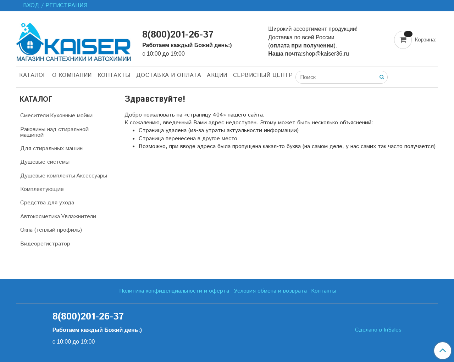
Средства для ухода (47, 203)
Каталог (32, 75)
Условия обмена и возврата (270, 291)
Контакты (114, 75)
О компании (72, 75)
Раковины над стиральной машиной (54, 132)
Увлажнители (78, 217)
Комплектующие (42, 189)
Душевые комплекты (47, 176)
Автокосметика (40, 217)
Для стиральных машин (51, 149)
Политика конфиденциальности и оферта (174, 291)
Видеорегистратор (45, 244)
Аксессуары (91, 176)
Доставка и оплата (168, 75)
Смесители (34, 116)
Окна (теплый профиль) (51, 230)
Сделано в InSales (378, 330)
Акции (217, 75)
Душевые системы (45, 162)
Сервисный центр (263, 75)
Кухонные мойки (71, 116)
